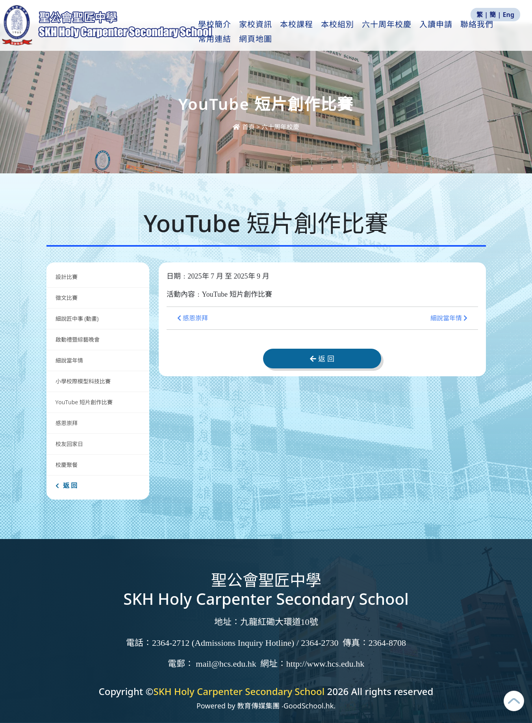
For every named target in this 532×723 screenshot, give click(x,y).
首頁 (244, 127)
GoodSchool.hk (309, 705)
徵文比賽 (67, 297)
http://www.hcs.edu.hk (325, 664)
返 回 (66, 485)
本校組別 (351, 32)
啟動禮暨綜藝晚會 (78, 339)
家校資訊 (269, 32)
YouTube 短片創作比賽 (84, 402)
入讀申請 (450, 32)
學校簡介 (228, 32)
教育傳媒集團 (258, 705)
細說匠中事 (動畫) (77, 318)
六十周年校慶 (401, 32)
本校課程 (310, 32)
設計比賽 (67, 277)
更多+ (487, 32)
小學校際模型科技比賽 (83, 381)
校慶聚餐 (67, 464)
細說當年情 (69, 360)
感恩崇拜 (67, 423)
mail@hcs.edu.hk (226, 664)
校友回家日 (69, 444)
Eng (508, 14)
